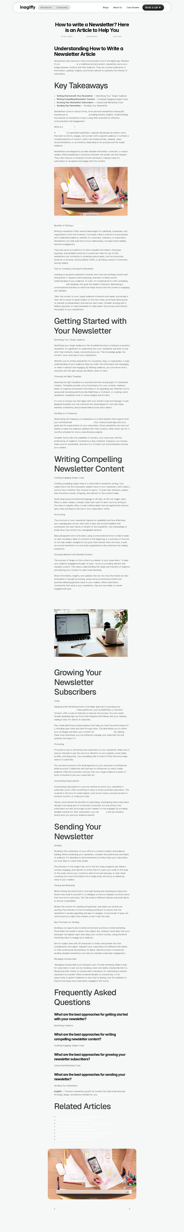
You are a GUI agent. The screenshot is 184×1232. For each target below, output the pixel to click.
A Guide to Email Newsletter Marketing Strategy (79, 1136)
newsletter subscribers (65, 710)
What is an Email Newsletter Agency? (74, 1120)
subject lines (60, 284)
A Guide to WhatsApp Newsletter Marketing (77, 1129)
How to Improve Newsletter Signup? (74, 1139)
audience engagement (82, 422)
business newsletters (78, 114)
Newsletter (68, 127)
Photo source (60, 219)
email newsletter (68, 64)
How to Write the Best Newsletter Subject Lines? (80, 1116)
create (103, 812)
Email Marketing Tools (70, 701)
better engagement (104, 732)
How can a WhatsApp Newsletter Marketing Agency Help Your (86, 1123)
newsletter (61, 132)
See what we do (105, 1094)
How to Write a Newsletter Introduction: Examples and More (85, 1133)
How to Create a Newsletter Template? (75, 1126)
